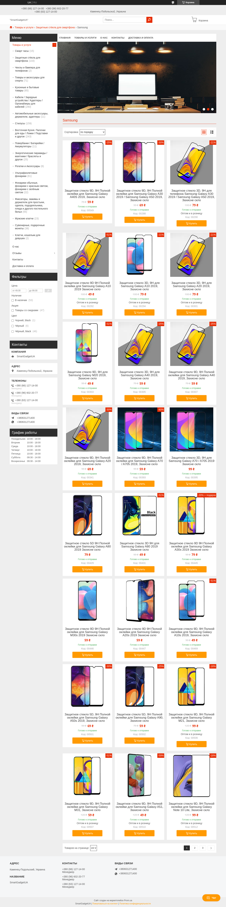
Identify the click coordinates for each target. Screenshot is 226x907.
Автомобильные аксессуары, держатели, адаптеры (31, 115)
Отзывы (16, 253)
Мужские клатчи (24, 218)
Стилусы (20, 123)
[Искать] (149, 20)
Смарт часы (22, 50)
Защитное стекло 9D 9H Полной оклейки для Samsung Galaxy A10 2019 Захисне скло (87, 286)
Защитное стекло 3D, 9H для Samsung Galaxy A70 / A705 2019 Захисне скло (191, 461)
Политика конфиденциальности (135, 903)
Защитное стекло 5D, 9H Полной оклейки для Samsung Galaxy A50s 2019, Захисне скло (87, 717)
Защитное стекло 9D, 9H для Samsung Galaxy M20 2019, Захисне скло (87, 375)
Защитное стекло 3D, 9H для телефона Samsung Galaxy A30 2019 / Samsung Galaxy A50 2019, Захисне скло (191, 195)
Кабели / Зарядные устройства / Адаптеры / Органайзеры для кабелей (29, 102)
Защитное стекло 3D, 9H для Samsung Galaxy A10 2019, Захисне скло (139, 286)
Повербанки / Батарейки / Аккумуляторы (29, 145)
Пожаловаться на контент (105, 903)
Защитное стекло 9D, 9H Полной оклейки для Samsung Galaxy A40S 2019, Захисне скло (87, 194)
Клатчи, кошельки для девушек (27, 237)
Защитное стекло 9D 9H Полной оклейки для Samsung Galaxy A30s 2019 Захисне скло (191, 546)
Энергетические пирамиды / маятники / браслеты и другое (31, 156)
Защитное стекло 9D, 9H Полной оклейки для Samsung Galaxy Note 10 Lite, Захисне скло (191, 807)
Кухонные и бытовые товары (27, 89)
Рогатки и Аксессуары (27, 166)
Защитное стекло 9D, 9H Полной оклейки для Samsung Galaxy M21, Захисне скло (191, 717)
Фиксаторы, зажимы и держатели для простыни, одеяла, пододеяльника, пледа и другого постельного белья (31, 205)
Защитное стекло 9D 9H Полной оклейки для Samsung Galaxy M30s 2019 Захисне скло (87, 632)
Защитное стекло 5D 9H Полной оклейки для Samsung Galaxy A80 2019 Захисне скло (87, 546)
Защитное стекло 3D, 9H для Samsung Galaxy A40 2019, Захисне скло (139, 375)
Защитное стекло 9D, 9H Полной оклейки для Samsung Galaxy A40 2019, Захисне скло (191, 375)
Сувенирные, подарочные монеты (30, 227)
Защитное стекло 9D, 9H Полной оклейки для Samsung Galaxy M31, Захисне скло (87, 807)
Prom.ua (128, 900)
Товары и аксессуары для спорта (29, 79)
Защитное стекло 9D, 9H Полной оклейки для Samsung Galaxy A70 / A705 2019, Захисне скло (139, 461)
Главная (64, 37)
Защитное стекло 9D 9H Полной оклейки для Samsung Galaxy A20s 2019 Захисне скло (139, 632)
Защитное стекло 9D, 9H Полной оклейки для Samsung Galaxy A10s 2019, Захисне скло (191, 632)
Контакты (118, 37)
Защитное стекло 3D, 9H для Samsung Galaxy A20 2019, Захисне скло (191, 286)
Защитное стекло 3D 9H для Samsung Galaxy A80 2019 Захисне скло (139, 546)
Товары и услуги (24, 27)
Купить (89, 216)
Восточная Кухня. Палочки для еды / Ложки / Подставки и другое (31, 133)
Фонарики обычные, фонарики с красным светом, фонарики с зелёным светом (31, 187)
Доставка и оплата (140, 37)
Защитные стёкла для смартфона (55, 27)
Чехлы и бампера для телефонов (27, 69)
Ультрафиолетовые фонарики (26, 174)
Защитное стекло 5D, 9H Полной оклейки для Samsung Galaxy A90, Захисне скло (139, 717)
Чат (211, 897)
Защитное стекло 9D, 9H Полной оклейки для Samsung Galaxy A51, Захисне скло (139, 807)
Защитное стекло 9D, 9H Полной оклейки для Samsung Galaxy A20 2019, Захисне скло (87, 461)
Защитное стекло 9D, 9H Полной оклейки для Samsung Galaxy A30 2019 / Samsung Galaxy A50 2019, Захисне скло (139, 195)
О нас (104, 37)
